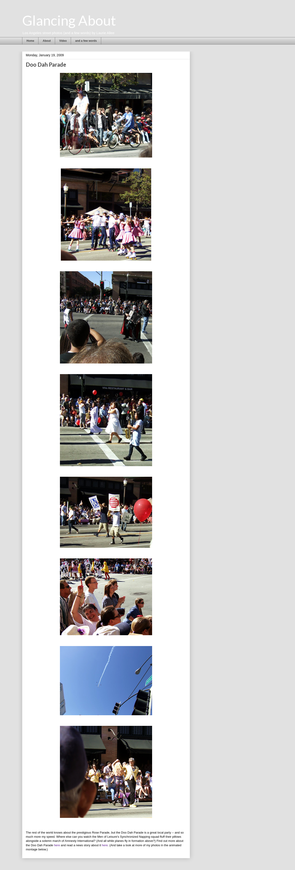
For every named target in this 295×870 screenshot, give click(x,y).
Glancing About (69, 20)
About (47, 40)
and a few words (86, 40)
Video (63, 40)
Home (30, 40)
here (57, 845)
